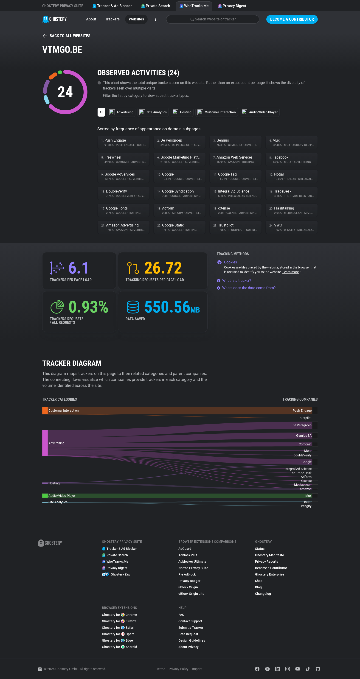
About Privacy (188, 647)
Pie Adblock (187, 574)
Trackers (112, 19)
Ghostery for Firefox (119, 621)
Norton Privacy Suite (193, 568)
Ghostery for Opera (118, 634)
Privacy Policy (178, 669)
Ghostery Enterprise (269, 574)
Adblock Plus (187, 555)
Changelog (263, 593)
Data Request (188, 634)
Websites (136, 19)
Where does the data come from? (246, 288)
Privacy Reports (266, 561)
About (91, 19)
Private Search (155, 6)
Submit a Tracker (190, 627)
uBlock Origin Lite (191, 593)
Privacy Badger (189, 581)
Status (259, 548)
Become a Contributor (292, 19)
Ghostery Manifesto (269, 555)
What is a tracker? (234, 280)
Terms (160, 669)
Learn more (291, 272)
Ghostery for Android (119, 647)
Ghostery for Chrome (119, 615)
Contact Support (190, 621)
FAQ (181, 615)
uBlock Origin (188, 587)
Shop (258, 581)
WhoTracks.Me (194, 6)
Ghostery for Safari (118, 627)
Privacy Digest (232, 6)
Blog (258, 587)
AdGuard (184, 548)
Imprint (197, 669)
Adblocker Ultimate (192, 561)
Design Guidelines (191, 640)
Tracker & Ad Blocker (112, 6)
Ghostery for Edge (117, 640)
